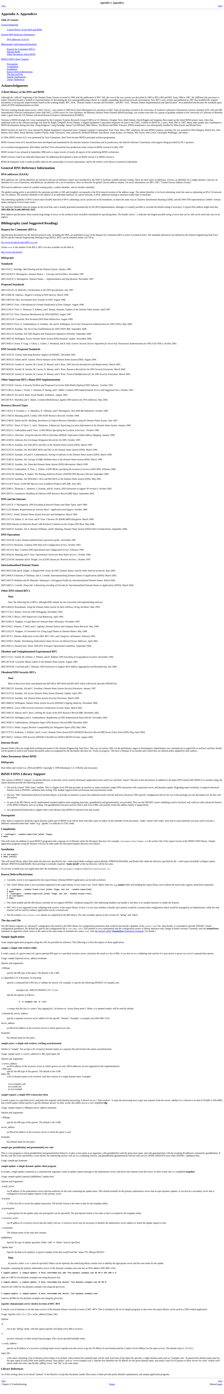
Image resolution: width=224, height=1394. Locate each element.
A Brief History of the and (24, 29)
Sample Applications (16, 77)
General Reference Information (18, 34)
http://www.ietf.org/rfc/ (11, 252)
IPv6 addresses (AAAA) (18, 39)
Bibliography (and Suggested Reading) (19, 44)
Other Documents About (21, 54)
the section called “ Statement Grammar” (120, 935)
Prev (4, 6)
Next (220, 6)
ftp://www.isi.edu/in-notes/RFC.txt (19, 242)
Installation (12, 69)
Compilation (12, 66)
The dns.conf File (15, 74)
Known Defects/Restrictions (20, 72)
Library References (15, 79)
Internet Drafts (13, 52)
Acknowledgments (9, 25)
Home (112, 1391)
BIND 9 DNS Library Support (15, 59)
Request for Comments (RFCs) (21, 49)
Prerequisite (12, 64)
